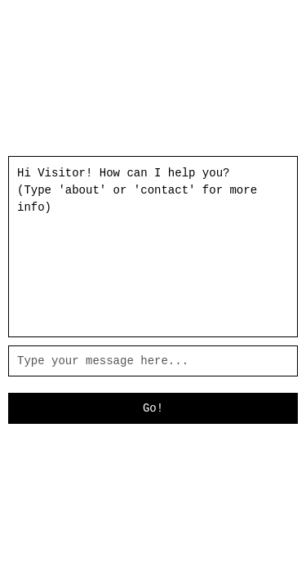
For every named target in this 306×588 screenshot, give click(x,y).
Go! (153, 408)
